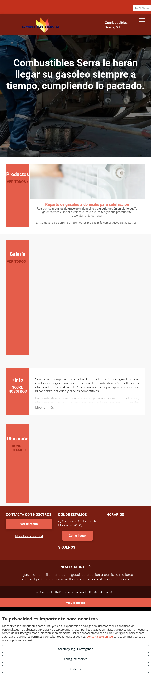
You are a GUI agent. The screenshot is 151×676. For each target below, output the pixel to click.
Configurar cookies (75, 659)
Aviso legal (44, 592)
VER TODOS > (17, 182)
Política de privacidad (70, 592)
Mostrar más (44, 407)
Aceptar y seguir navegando (75, 649)
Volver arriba (75, 603)
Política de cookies (102, 592)
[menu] (142, 20)
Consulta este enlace (100, 636)
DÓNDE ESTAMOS (17, 448)
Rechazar (75, 669)
